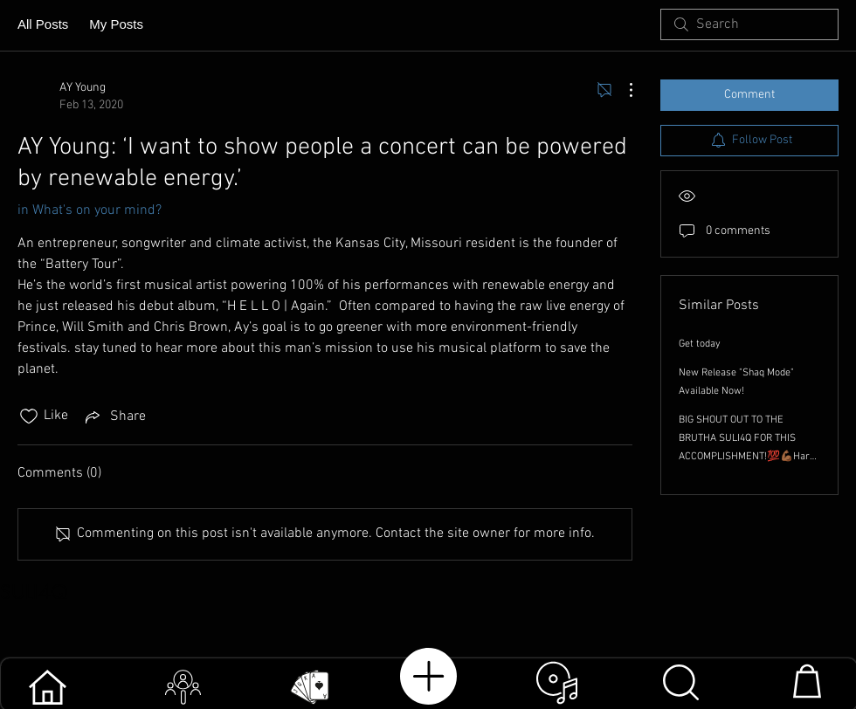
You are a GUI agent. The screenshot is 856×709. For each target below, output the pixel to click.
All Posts (42, 24)
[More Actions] (621, 89)
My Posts (116, 24)
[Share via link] (114, 416)
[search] (749, 24)
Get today (700, 344)
